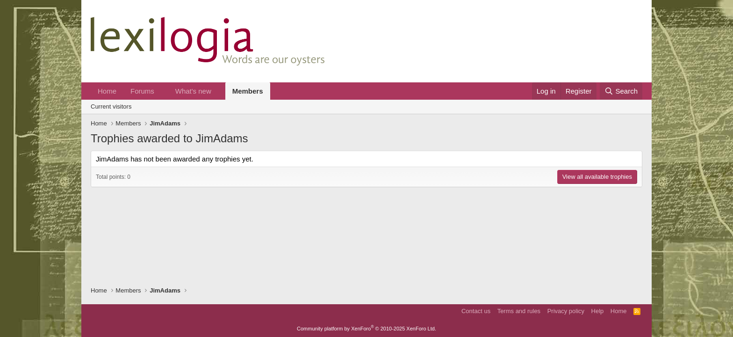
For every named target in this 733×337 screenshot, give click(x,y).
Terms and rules (518, 311)
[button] (161, 91)
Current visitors (111, 106)
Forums (142, 91)
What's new (193, 91)
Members (247, 91)
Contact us (475, 311)
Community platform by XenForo (366, 328)
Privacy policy (565, 311)
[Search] (621, 91)
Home (107, 91)
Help (597, 311)
